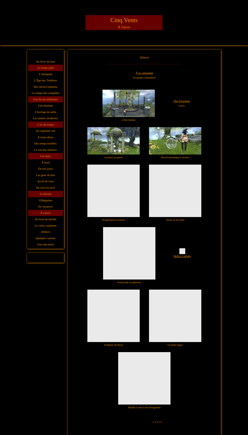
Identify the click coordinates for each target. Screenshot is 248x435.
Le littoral (45, 193)
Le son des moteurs (45, 149)
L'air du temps (45, 124)
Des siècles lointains (45, 86)
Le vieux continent (45, 225)
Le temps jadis (45, 67)
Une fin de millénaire (45, 99)
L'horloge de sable (45, 112)
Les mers (45, 156)
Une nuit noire (45, 244)
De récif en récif (45, 187)
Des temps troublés (45, 143)
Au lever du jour (45, 61)
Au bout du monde (45, 219)
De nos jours (45, 168)
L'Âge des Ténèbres (45, 80)
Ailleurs (45, 231)
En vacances (45, 206)
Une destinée (45, 105)
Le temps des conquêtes (45, 93)
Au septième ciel (45, 130)
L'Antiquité (45, 74)
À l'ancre (45, 212)
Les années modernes (45, 118)
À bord (45, 162)
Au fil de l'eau (45, 181)
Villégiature (46, 200)
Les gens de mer (45, 175)
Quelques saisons (45, 238)
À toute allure (45, 137)
